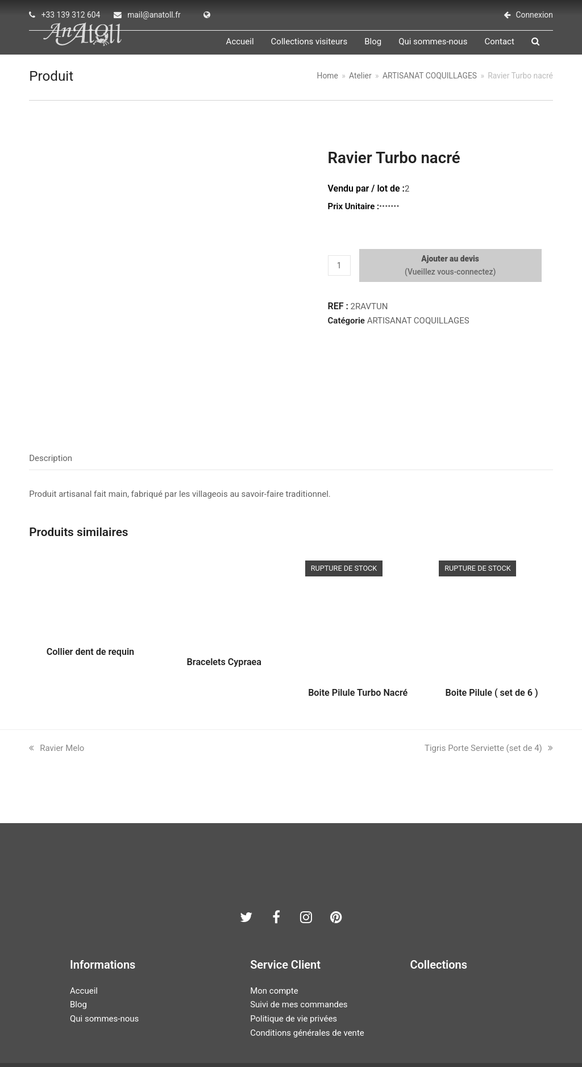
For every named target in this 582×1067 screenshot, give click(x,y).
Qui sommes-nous (104, 968)
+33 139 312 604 (71, 14)
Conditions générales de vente (307, 982)
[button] (549, 49)
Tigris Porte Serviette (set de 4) (489, 697)
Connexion (534, 14)
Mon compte (274, 940)
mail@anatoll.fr (154, 14)
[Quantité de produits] (339, 279)
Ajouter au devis (450, 272)
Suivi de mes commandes (298, 954)
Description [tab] (50, 407)
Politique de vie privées (293, 968)
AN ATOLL (228, 1030)
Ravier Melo (56, 697)
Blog (78, 954)
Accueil (84, 940)
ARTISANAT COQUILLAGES (418, 335)
